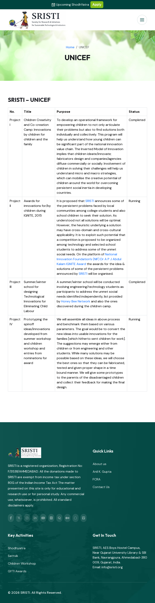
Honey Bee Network (75, 301)
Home (70, 47)
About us (99, 464)
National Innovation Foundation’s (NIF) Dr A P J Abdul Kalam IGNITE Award (89, 259)
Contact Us (101, 487)
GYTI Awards (17, 571)
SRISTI (89, 201)
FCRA (97, 479)
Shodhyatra (16, 548)
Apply (96, 4)
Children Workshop (22, 563)
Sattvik (13, 556)
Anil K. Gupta (102, 471)
